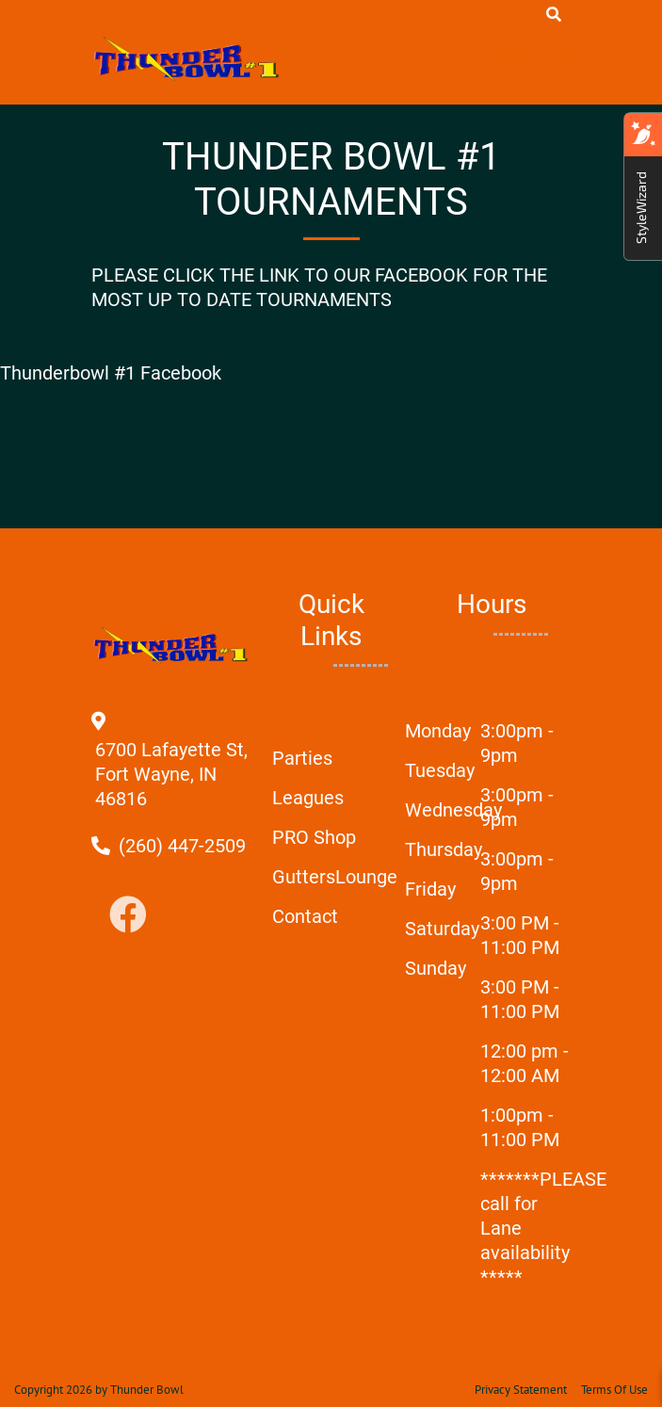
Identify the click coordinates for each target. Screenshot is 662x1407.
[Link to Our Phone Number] (182, 845)
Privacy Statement (521, 1389)
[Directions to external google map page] (171, 798)
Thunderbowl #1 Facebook (110, 373)
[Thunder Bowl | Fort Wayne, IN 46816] (187, 58)
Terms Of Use (614, 1389)
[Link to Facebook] (128, 916)
